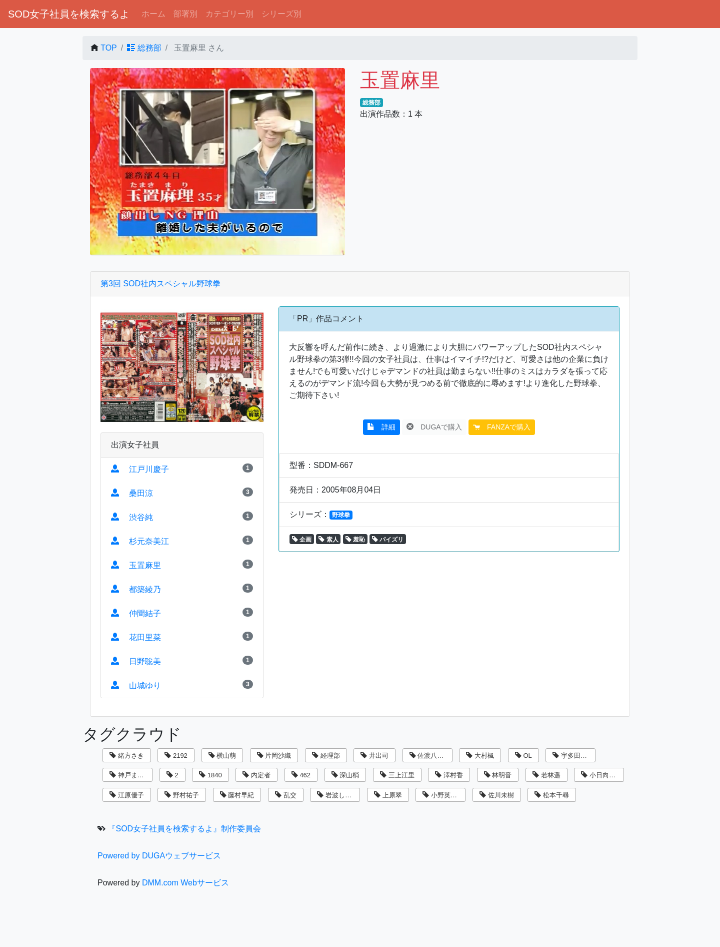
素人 (328, 539)
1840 (210, 775)
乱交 (285, 795)
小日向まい (601, 775)
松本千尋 (551, 795)
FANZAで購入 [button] (501, 427)
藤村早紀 (237, 795)
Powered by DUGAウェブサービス (159, 855)
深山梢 (346, 775)
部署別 (186, 14)
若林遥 (546, 775)
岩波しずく (337, 795)
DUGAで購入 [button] (434, 427)
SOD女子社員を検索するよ (69, 14)
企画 (302, 539)
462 (301, 775)
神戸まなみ (130, 775)
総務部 (144, 48)
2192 (176, 755)
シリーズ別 (282, 14)
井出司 (374, 755)
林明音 (498, 775)
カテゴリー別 (230, 14)
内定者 (256, 775)
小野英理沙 (443, 795)
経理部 (326, 755)
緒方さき (127, 755)
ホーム (154, 14)
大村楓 (480, 755)
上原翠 (388, 795)
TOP (108, 48)
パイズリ (388, 539)
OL (523, 755)
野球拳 (341, 515)
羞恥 (355, 539)
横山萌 (222, 755)
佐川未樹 (497, 795)
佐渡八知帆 (430, 755)
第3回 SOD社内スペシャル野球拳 (160, 283)
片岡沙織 (274, 755)
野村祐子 (181, 795)
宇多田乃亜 (573, 755)
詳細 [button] (382, 427)
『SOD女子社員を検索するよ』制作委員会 (184, 828)
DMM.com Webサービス (185, 882)
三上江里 (397, 775)
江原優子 (127, 795)
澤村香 (449, 775)
